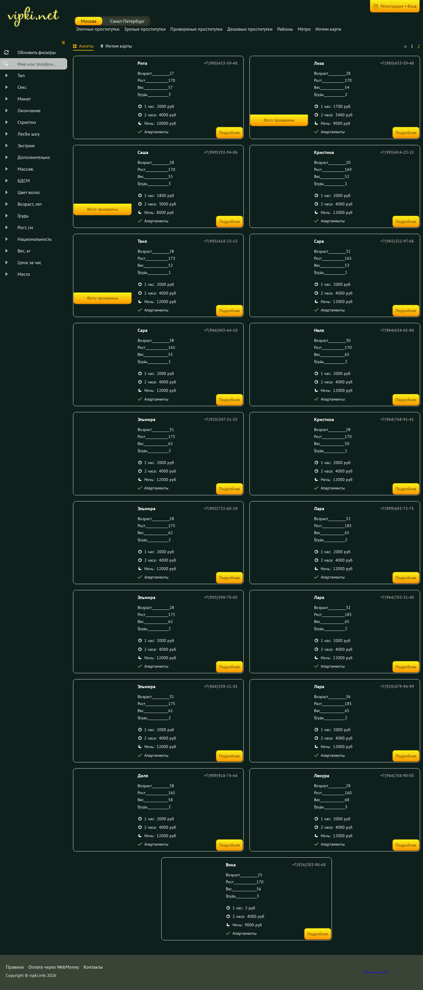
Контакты (93, 967)
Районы (285, 29)
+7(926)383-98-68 (309, 864)
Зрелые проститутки (145, 29)
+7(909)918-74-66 (220, 775)
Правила (15, 967)
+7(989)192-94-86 (220, 152)
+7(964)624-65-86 (397, 330)
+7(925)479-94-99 (397, 686)
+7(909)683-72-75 (397, 508)
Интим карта (328, 29)
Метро (304, 29)
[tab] (83, 47)
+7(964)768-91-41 (397, 419)
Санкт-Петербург (127, 21)
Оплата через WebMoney (53, 967)
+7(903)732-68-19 (220, 508)
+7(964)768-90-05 (397, 775)
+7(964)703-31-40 (397, 597)
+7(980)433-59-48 (220, 63)
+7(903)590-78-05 (220, 597)
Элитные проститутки (97, 29)
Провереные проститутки (196, 29)
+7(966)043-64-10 (220, 330)
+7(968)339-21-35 (220, 686)
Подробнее (229, 132)
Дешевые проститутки (250, 29)
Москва (88, 21)
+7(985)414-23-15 (397, 152)
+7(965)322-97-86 (397, 241)
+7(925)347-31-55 (220, 419)
